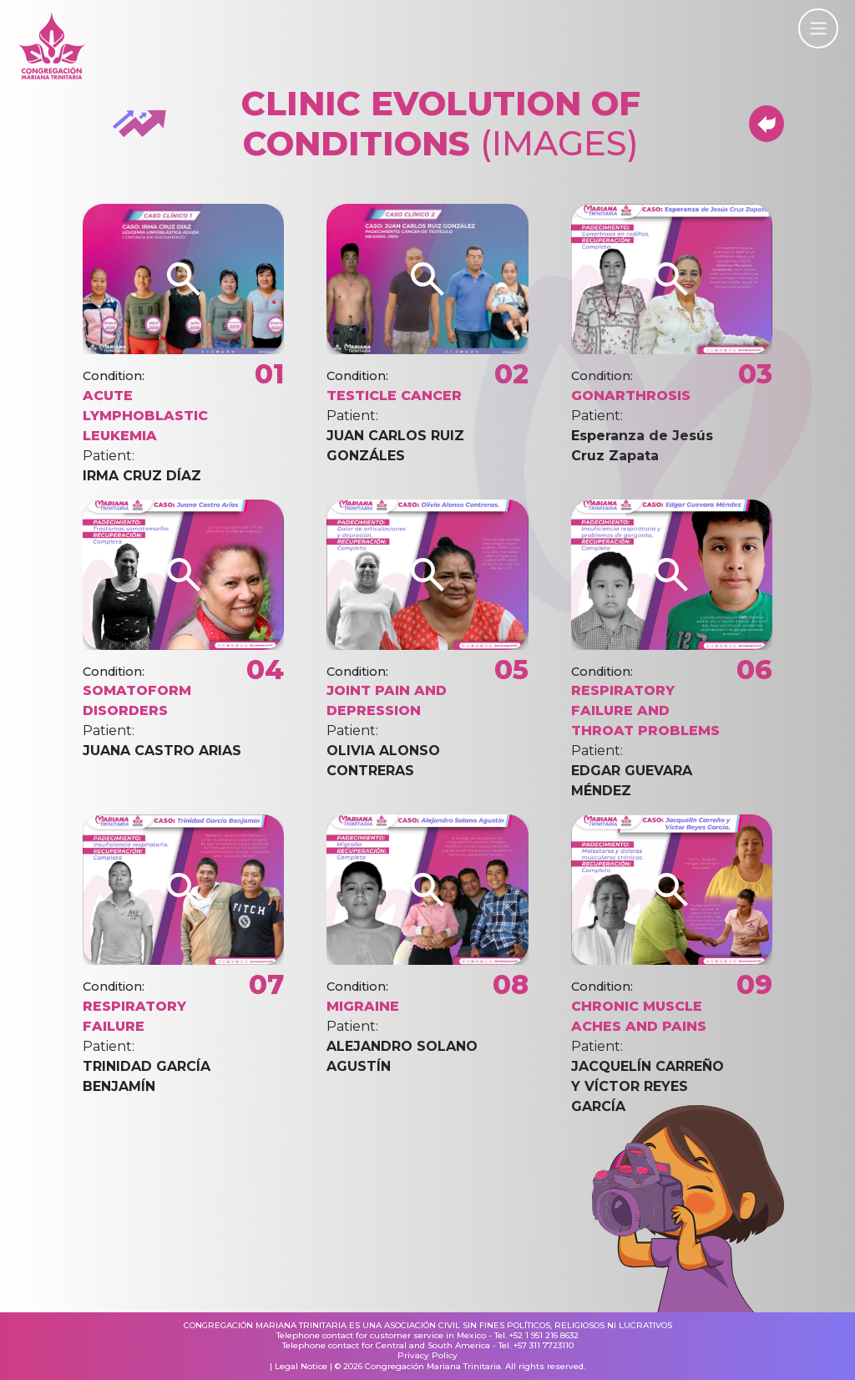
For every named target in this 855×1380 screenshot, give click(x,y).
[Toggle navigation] (818, 28)
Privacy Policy (427, 1356)
